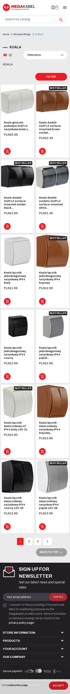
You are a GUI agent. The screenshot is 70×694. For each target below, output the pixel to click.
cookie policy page (17, 685)
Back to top (51, 552)
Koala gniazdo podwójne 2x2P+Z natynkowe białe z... (17, 126)
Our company (14, 656)
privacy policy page (21, 622)
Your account (15, 648)
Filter (51, 76)
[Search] (35, 19)
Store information (19, 632)
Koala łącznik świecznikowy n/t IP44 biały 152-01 (16, 426)
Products (11, 640)
